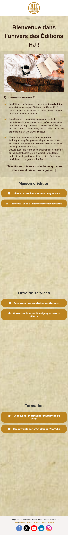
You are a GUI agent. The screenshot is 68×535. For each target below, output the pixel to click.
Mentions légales (25, 522)
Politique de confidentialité (44, 522)
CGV (16, 522)
